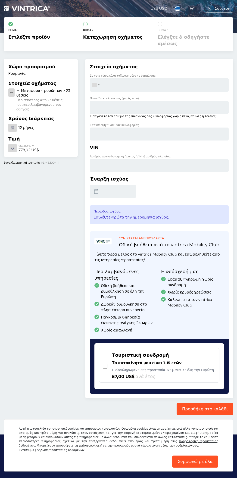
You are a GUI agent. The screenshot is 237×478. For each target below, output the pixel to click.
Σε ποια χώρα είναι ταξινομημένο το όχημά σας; (123, 75)
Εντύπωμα (26, 450)
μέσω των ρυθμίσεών (176, 445)
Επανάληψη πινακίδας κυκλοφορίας (114, 125)
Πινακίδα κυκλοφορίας (114, 98)
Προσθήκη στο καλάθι (205, 409)
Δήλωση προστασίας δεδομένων (61, 450)
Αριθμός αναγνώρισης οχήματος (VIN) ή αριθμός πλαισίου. (130, 156)
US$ (158, 8)
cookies (94, 445)
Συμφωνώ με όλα (195, 461)
